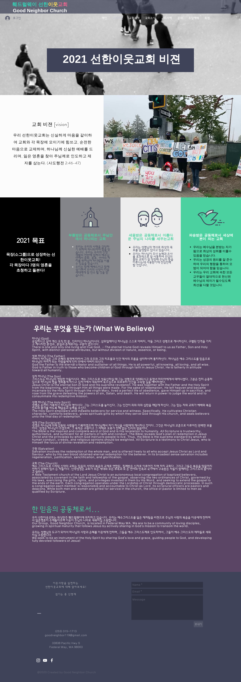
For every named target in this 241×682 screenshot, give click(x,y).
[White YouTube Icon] (45, 660)
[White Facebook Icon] (51, 660)
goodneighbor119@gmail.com (66, 635)
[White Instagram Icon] (38, 660)
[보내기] (198, 624)
